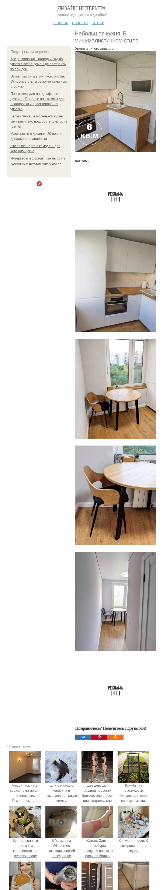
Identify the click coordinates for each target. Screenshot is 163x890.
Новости (80, 22)
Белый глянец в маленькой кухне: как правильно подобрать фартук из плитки (38, 121)
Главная (60, 22)
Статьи (97, 22)
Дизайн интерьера (81, 8)
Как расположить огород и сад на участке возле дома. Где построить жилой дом (38, 64)
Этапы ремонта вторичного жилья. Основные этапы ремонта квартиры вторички (38, 81)
